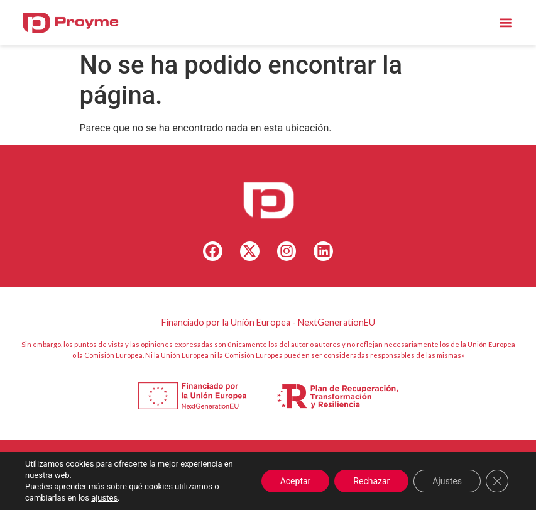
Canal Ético (224, 482)
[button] (505, 22)
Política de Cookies (388, 467)
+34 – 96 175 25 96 (305, 467)
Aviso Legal (173, 482)
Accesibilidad (279, 482)
